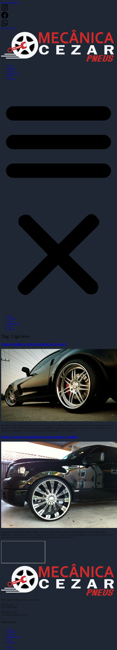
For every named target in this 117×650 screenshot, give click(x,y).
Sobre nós (11, 68)
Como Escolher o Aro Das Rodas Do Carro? (33, 344)
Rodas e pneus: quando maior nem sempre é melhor (39, 437)
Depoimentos (13, 73)
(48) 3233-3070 (8, 28)
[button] (58, 197)
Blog (9, 76)
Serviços (11, 71)
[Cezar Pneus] (23, 552)
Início (9, 65)
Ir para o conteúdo (9, 2)
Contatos (11, 79)
